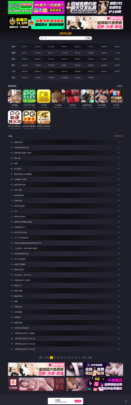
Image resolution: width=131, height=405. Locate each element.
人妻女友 (51, 71)
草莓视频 (51, 78)
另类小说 (91, 71)
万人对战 (51, 47)
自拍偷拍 (38, 53)
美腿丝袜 (77, 65)
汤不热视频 (64, 78)
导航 (13, 77)
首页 (41, 357)
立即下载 (77, 401)
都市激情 (25, 71)
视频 (13, 53)
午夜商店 (38, 78)
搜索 (88, 38)
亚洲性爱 (25, 59)
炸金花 (91, 47)
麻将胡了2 (77, 47)
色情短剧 (91, 78)
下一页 (84, 357)
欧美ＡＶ (51, 53)
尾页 (90, 357)
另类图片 (117, 65)
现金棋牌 (104, 47)
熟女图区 (104, 65)
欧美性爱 (64, 59)
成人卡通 (51, 59)
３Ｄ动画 (64, 53)
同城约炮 (25, 78)
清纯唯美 (91, 65)
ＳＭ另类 (117, 53)
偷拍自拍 (38, 59)
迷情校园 (77, 71)
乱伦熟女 (104, 59)
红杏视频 (77, 78)
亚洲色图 (38, 65)
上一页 (47, 357)
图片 (13, 65)
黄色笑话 (104, 71)
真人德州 (38, 47)
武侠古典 (64, 71)
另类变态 (117, 59)
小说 (13, 71)
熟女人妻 (77, 53)
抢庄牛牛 (117, 47)
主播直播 (104, 53)
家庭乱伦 (38, 71)
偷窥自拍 (25, 65)
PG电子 (24, 47)
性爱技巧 (117, 71)
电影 (13, 59)
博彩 (13, 46)
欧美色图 (51, 65)
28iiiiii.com (65, 33)
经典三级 (91, 59)
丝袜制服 (91, 53)
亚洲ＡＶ (25, 53)
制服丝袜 (77, 59)
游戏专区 (64, 47)
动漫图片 (64, 65)
